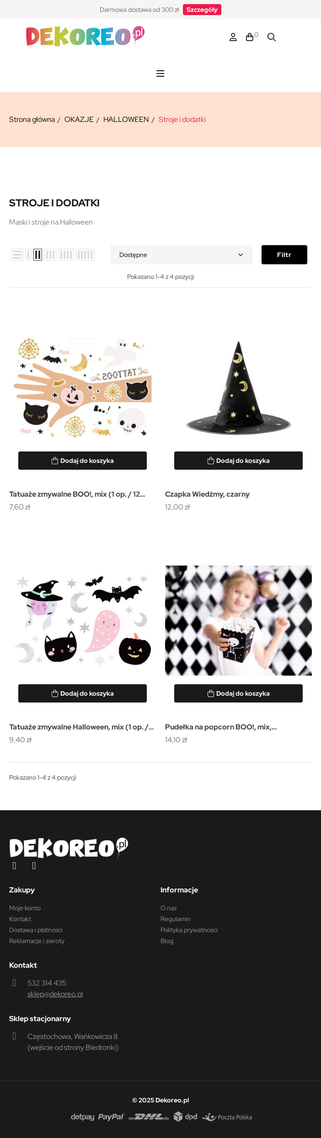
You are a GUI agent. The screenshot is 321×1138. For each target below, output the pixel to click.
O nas (168, 908)
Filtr (284, 255)
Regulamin (175, 919)
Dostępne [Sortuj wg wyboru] (181, 255)
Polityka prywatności (189, 930)
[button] (202, 9)
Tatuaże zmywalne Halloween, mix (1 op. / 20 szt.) (79, 728)
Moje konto (25, 908)
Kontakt (20, 919)
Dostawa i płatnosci (36, 930)
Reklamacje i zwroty (36, 941)
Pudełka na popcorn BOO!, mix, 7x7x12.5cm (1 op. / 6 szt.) (218, 728)
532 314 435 (46, 983)
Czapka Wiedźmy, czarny (207, 494)
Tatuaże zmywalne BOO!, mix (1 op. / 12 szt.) (74, 495)
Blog (166, 941)
